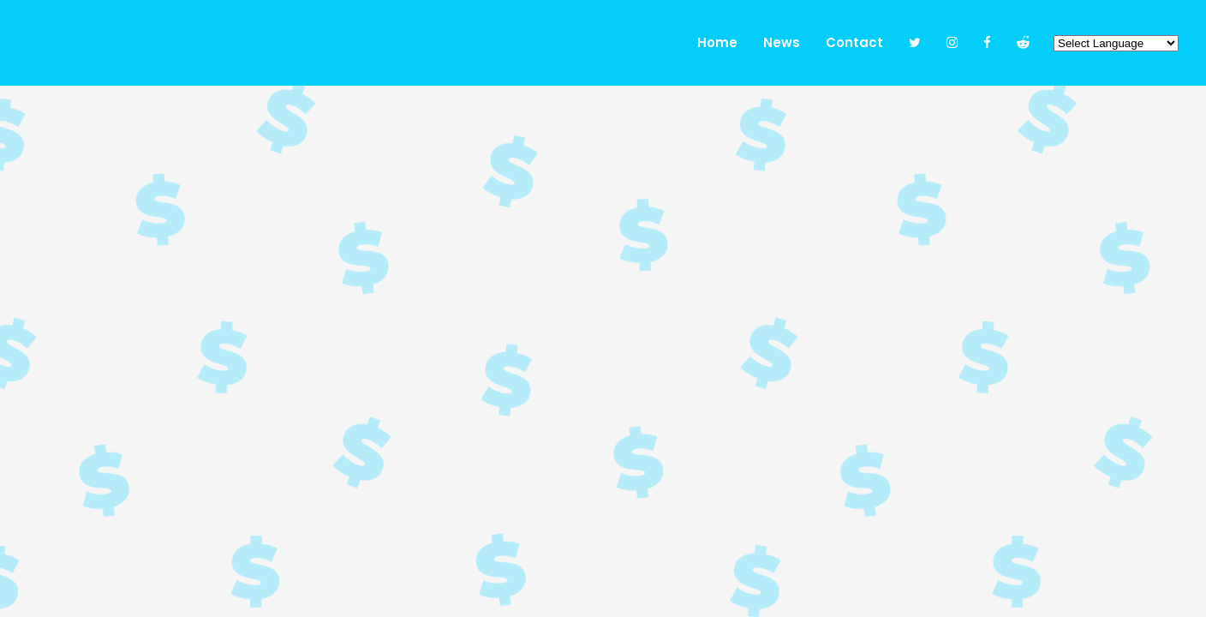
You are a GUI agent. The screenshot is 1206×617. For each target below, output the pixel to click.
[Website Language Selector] (1116, 43)
